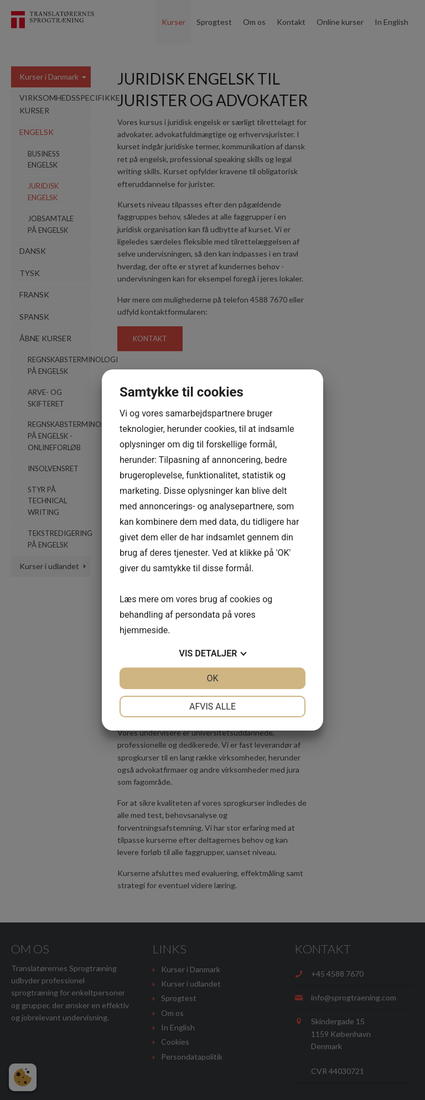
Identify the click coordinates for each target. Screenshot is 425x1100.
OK (212, 678)
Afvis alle (212, 706)
